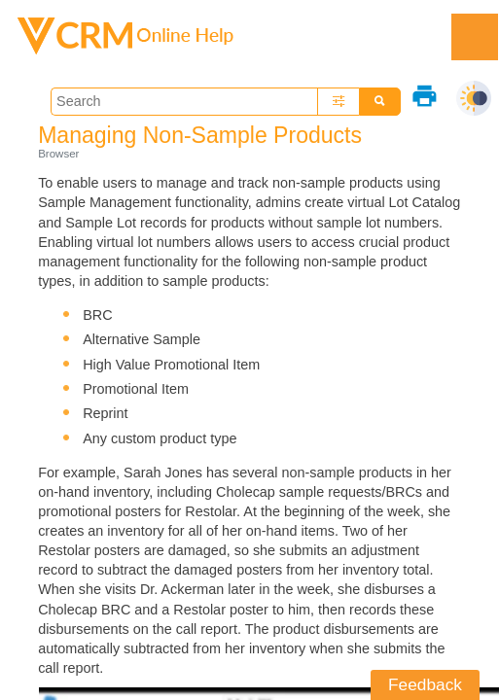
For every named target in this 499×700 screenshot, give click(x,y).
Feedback (425, 684)
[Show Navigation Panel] (474, 37)
